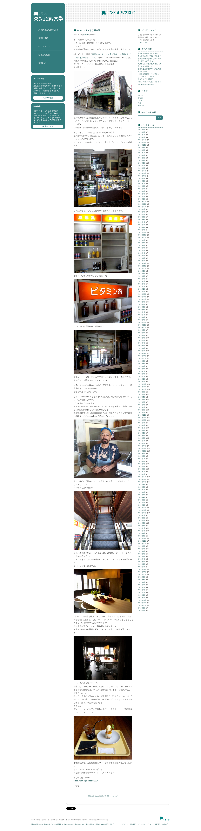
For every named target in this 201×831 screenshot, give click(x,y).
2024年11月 (142, 173)
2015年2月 (142, 471)
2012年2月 (142, 564)
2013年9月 (142, 515)
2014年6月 (142, 492)
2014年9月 (142, 484)
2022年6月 (142, 248)
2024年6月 (142, 186)
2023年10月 (142, 207)
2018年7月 (142, 366)
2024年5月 (142, 189)
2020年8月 (142, 304)
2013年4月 (142, 528)
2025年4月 (142, 160)
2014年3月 (142, 500)
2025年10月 (142, 145)
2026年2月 (142, 135)
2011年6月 (142, 585)
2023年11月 (142, 204)
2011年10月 (142, 574)
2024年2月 (142, 196)
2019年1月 (142, 351)
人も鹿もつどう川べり (146, 61)
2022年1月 (142, 261)
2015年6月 (142, 461)
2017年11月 (142, 387)
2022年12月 (142, 232)
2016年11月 (142, 417)
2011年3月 (142, 592)
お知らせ (125, 824)
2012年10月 (142, 543)
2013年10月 (142, 513)
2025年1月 (142, 168)
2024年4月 (142, 191)
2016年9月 (142, 423)
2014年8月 (142, 487)
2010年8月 (142, 610)
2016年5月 (142, 433)
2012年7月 (142, 551)
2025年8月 (142, 150)
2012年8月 (142, 549)
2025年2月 (142, 165)
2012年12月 (142, 538)
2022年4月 (142, 253)
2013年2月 (142, 533)
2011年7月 (142, 582)
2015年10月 (142, 451)
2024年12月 (142, 171)
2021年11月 (142, 266)
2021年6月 (142, 279)
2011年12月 (142, 569)
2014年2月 (142, 502)
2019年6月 (142, 338)
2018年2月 (142, 379)
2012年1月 (142, 567)
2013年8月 (142, 518)
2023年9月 (142, 209)
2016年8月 (142, 425)
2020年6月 (142, 309)
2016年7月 (142, 428)
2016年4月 (142, 435)
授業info (86, 35)
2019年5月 (142, 340)
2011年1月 (142, 597)
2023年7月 (142, 214)
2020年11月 (142, 297)
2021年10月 (142, 268)
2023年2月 (142, 227)
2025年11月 (142, 142)
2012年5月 (142, 556)
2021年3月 (142, 286)
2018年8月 (142, 363)
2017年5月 (142, 402)
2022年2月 (142, 258)
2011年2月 (142, 595)
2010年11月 (142, 603)
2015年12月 (142, 446)
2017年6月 (142, 399)
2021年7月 (142, 276)
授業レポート (44, 63)
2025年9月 (142, 147)
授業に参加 (43, 38)
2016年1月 (142, 443)
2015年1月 (142, 474)
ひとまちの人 (44, 46)
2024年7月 (142, 183)
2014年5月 (142, 495)
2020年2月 (142, 317)
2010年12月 (142, 600)
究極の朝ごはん (93, 796)
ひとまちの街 (44, 55)
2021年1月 (142, 291)
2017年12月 (142, 384)
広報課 (140, 98)
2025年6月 (142, 155)
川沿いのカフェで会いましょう (149, 82)
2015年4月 (142, 466)
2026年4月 (142, 129)
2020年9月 (142, 302)
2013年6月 (142, 523)
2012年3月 (142, 561)
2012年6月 (142, 554)
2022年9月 (142, 240)
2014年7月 (142, 489)
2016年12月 (142, 415)
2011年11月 (142, 572)
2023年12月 (142, 201)
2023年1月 (142, 230)
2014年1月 (142, 505)
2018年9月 (142, 361)
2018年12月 (142, 353)
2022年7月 (142, 245)
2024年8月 (142, 181)
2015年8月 (142, 456)
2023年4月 (142, 222)
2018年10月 (142, 358)
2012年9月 (142, 546)
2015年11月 (142, 448)
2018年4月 (142, 374)
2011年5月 (142, 587)
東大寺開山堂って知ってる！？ (149, 56)
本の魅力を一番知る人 (146, 84)
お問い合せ (166, 824)
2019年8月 (142, 333)
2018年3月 (142, 376)
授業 (139, 103)
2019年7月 (142, 335)
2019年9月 (142, 330)
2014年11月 (142, 479)
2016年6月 (142, 430)
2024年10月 (142, 176)
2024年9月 (142, 178)
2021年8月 (142, 273)
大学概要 (133, 824)
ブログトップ (144, 42)
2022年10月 (142, 237)
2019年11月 (142, 325)
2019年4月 (142, 343)
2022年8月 (142, 243)
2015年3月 (142, 469)
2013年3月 (142, 531)
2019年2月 (142, 348)
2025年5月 (142, 158)
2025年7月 (142, 152)
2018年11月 (142, 356)
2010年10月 (142, 605)
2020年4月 (142, 312)
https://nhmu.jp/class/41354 (86, 781)
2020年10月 (142, 299)
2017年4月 (142, 405)
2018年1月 (142, 381)
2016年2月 (142, 441)
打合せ (140, 100)
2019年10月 (142, 327)
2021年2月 (142, 289)
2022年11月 (142, 235)
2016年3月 (142, 438)
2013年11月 (142, 510)
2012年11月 (142, 541)
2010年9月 (142, 608)
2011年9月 (142, 577)
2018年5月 (142, 371)
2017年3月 (142, 407)
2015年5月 (142, 464)
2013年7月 (142, 520)
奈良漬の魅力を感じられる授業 (149, 58)
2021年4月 (142, 284)
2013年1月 (142, 536)
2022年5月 (142, 250)
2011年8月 (142, 579)
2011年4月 (142, 590)
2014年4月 (142, 497)
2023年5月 (142, 219)
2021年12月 (142, 263)
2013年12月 (142, 507)
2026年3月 (142, 132)
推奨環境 (157, 824)
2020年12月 (142, 294)
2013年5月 (142, 526)
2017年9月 (142, 392)
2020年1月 (142, 320)
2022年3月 (142, 255)
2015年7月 (142, 459)
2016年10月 (142, 420)
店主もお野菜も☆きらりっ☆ (148, 53)
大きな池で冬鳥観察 (145, 79)
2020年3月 (142, 315)
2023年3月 (142, 225)
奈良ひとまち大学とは (48, 30)
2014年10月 (142, 482)
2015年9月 (142, 453)
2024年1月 (142, 199)
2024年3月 (142, 194)
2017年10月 (142, 389)
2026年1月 (142, 137)
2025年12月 (142, 140)
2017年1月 (142, 412)
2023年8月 (142, 212)
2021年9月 (142, 271)
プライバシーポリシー (145, 824)
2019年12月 (142, 322)
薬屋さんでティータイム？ (109, 796)
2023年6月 (142, 217)
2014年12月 (142, 477)
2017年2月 (142, 410)
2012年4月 (142, 559)
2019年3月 (142, 345)
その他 (140, 95)
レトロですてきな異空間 (88, 30)
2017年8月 (142, 394)
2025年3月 (142, 163)
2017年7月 (142, 397)
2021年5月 (142, 281)
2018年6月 (142, 369)
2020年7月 (142, 307)
